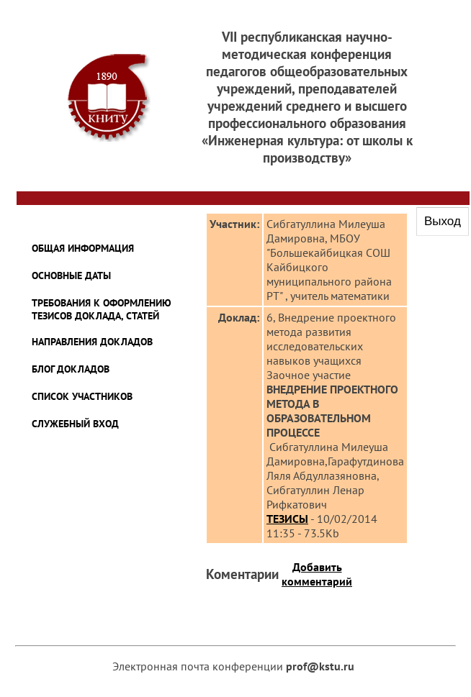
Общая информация (83, 248)
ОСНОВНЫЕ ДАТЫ (71, 275)
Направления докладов (92, 341)
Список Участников (82, 396)
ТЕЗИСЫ (287, 518)
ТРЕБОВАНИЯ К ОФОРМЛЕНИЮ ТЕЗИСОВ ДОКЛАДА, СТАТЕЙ (101, 309)
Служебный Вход (75, 423)
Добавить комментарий (317, 574)
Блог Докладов (70, 369)
